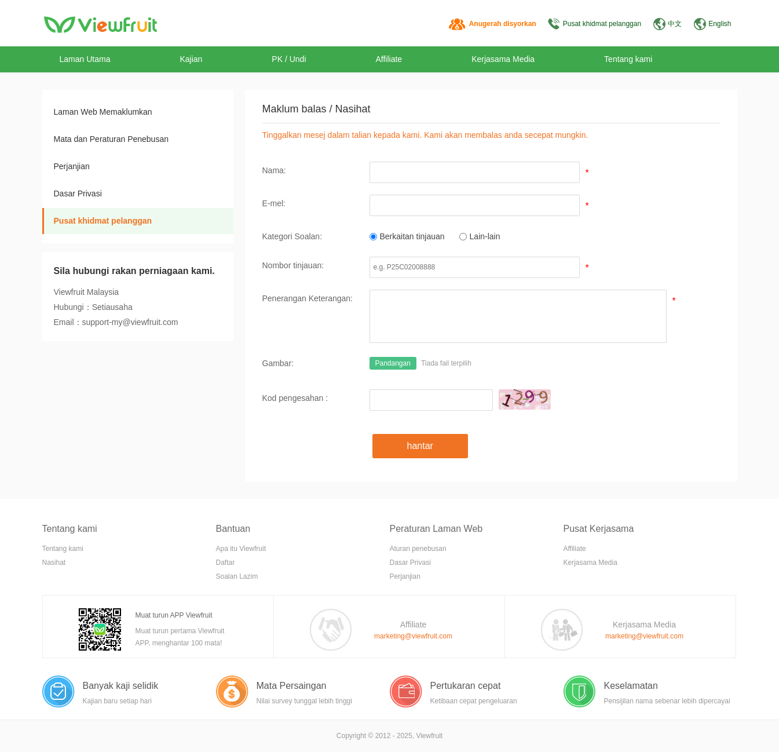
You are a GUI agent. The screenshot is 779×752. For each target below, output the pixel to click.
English (719, 24)
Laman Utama (85, 59)
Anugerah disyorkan (502, 24)
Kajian (191, 59)
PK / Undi (289, 59)
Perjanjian (72, 166)
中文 (675, 24)
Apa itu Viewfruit (241, 549)
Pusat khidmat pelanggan (602, 24)
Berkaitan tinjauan (407, 236)
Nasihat (54, 562)
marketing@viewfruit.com (413, 636)
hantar (420, 446)
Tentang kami (628, 59)
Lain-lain (479, 236)
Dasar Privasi (78, 193)
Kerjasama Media (503, 59)
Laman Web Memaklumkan (103, 111)
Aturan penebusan (418, 549)
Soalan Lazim (237, 576)
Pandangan (393, 363)
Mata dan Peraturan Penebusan (111, 139)
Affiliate (389, 59)
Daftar (225, 562)
